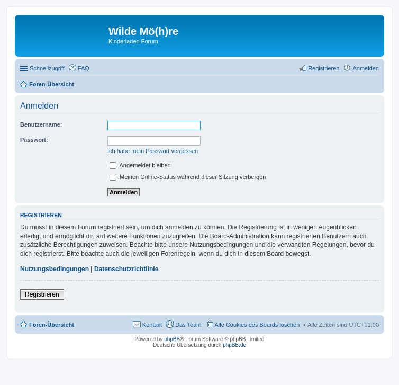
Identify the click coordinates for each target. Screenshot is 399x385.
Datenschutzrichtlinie (126, 269)
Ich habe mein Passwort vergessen (152, 151)
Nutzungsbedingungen (54, 269)
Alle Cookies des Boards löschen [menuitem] (257, 324)
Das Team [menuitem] (188, 324)
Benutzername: (41, 124)
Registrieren (42, 294)
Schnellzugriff (47, 68)
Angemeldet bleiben (140, 165)
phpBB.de (234, 345)
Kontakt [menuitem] (152, 324)
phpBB (172, 339)
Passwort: (34, 140)
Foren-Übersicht (51, 324)
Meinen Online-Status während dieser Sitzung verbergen (188, 177)
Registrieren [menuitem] (323, 68)
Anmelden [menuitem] (365, 68)
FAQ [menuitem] (83, 68)
